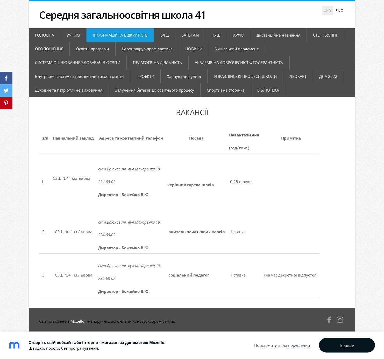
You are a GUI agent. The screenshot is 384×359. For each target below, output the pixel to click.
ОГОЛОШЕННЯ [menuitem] (49, 48)
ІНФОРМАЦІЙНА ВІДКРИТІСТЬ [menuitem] (120, 35)
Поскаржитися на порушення (282, 345)
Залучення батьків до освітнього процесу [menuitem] (154, 90)
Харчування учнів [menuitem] (184, 76)
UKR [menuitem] (327, 10)
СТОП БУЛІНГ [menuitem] (325, 35)
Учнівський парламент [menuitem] (237, 48)
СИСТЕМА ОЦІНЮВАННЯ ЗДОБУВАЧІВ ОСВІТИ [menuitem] (77, 62)
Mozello (77, 321)
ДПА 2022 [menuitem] (328, 76)
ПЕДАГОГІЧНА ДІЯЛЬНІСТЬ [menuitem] (157, 62)
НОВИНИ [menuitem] (193, 48)
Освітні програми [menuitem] (92, 48)
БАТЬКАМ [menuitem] (190, 35)
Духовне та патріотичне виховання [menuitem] (68, 90)
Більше (347, 345)
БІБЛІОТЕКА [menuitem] (268, 90)
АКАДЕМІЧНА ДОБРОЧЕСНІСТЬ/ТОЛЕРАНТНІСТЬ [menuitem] (239, 62)
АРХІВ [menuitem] (238, 35)
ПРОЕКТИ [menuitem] (145, 76)
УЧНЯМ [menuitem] (73, 35)
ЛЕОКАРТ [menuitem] (298, 76)
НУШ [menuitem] (216, 35)
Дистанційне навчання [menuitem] (278, 35)
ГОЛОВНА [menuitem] (44, 35)
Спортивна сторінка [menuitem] (226, 90)
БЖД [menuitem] (164, 35)
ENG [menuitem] (339, 10)
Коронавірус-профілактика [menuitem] (147, 48)
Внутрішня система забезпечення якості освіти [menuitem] (79, 76)
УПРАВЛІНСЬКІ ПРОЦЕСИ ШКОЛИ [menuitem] (245, 76)
